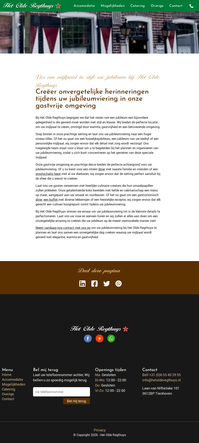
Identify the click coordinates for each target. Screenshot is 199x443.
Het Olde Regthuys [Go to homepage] (32, 6)
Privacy (100, 430)
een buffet (51, 199)
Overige (157, 6)
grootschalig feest (48, 174)
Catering (137, 6)
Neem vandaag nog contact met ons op (63, 228)
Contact (175, 6)
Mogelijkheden (112, 6)
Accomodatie (84, 6)
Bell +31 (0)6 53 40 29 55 (161, 374)
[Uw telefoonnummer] (61, 391)
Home (6, 374)
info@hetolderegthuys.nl (161, 380)
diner (101, 169)
